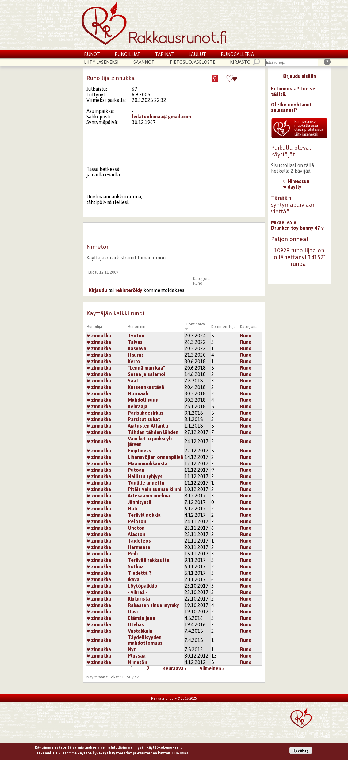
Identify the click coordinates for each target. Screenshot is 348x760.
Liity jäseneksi (101, 62)
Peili (133, 553)
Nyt (132, 649)
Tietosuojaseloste (192, 62)
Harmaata (139, 547)
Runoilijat (127, 54)
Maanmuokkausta (148, 463)
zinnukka (99, 335)
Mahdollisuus (143, 400)
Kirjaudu (98, 290)
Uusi (133, 611)
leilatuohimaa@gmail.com (161, 116)
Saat (133, 380)
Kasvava (137, 348)
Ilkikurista (139, 598)
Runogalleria (237, 54)
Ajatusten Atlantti (148, 425)
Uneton (136, 528)
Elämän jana (141, 618)
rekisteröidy (128, 290)
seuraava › (174, 668)
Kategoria (249, 326)
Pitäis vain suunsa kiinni (154, 489)
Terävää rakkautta (149, 560)
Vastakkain (140, 631)
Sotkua (136, 566)
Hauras (136, 355)
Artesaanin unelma (149, 495)
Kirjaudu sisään (299, 76)
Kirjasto (240, 62)
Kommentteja (223, 326)
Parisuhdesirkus (145, 413)
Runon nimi (137, 326)
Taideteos (139, 540)
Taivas (135, 342)
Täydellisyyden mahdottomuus (145, 640)
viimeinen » (212, 668)
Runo (197, 283)
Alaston (136, 534)
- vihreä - (138, 592)
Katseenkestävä (146, 387)
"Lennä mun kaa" (146, 367)
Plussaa (137, 655)
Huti (132, 508)
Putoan (136, 470)
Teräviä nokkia (144, 515)
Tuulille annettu (146, 483)
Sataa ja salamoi (146, 374)
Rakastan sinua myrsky (153, 605)
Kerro (134, 361)
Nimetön (137, 662)
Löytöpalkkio (142, 586)
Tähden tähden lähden (153, 432)
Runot (92, 54)
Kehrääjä (137, 406)
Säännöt (144, 62)
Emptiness (139, 450)
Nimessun (296, 181)
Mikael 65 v (283, 222)
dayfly (292, 187)
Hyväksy (300, 750)
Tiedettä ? (139, 573)
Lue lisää (180, 753)
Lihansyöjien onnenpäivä (155, 457)
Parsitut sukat (144, 419)
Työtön (136, 335)
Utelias (136, 624)
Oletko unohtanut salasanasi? (291, 107)
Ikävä (134, 579)
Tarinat (164, 54)
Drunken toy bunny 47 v (297, 228)
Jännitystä (139, 502)
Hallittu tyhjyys (145, 476)
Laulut (197, 54)
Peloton (137, 521)
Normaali (138, 393)
